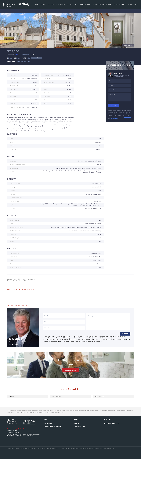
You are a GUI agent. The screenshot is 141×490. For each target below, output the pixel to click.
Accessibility (110, 448)
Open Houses (60, 4)
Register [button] (130, 4)
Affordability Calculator (102, 4)
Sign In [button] (136, 4)
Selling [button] (69, 4)
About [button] (43, 4)
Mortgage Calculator (83, 4)
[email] (119, 85)
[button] (46, 419)
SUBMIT (125, 334)
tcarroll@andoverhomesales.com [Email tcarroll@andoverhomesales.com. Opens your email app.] (30, 434)
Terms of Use (127, 117)
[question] (119, 97)
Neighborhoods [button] (119, 4)
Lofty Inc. (17, 448)
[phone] (119, 90)
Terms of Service (104, 339)
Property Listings (93, 448)
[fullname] (119, 81)
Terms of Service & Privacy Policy (54, 448)
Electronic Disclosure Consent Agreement (93, 336)
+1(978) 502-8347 (118, 76)
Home (36, 4)
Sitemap (102, 448)
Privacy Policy (114, 118)
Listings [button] (51, 4)
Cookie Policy (69, 448)
